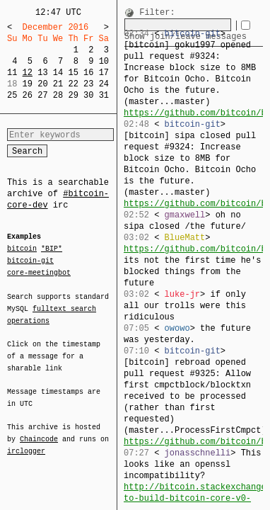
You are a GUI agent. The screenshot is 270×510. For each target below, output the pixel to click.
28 (58, 95)
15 (73, 73)
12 (28, 73)
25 (12, 95)
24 (104, 84)
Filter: (157, 13)
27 (42, 95)
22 (73, 84)
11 (12, 73)
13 (42, 73)
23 (88, 84)
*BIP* (51, 249)
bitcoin (22, 249)
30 (88, 95)
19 (28, 84)
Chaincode (39, 431)
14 (58, 73)
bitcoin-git (30, 261)
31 (104, 95)
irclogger (26, 442)
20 (42, 84)
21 (58, 84)
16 (88, 73)
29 (73, 95)
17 (104, 73)
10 (104, 61)
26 (28, 95)
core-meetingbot (39, 272)
